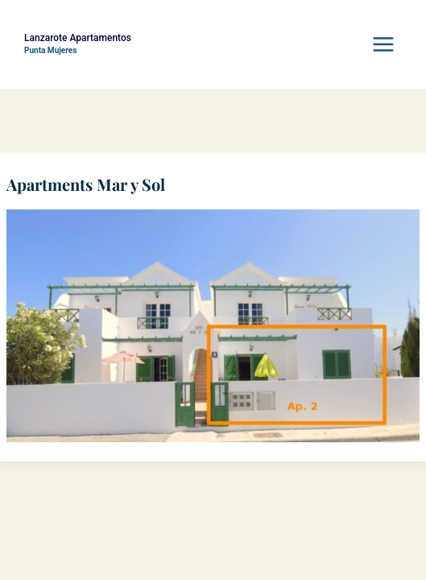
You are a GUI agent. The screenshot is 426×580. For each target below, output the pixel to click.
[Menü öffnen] (383, 43)
